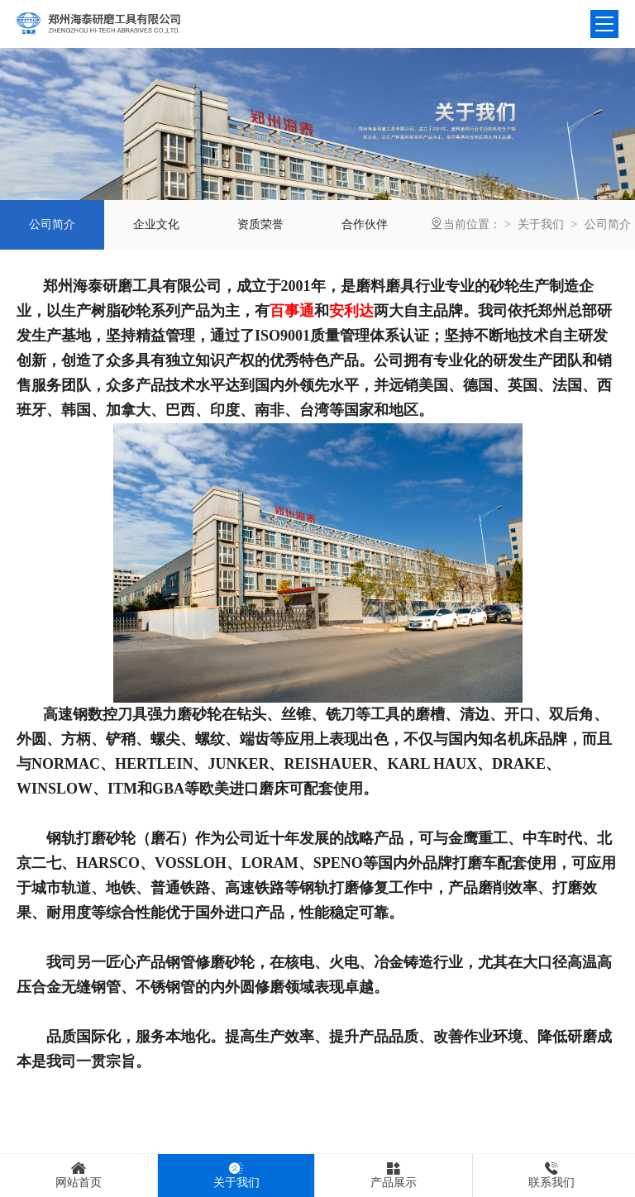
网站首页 (78, 1175)
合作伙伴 (364, 224)
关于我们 (541, 224)
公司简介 (608, 224)
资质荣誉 (260, 224)
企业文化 (156, 224)
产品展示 (393, 1175)
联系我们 (551, 1175)
